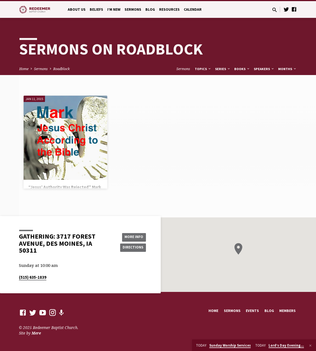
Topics (203, 69)
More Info (132, 236)
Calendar (193, 9)
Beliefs (96, 9)
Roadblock (61, 69)
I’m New (113, 9)
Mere (36, 333)
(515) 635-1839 (32, 277)
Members (287, 310)
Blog (150, 9)
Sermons (133, 9)
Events (252, 310)
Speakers (264, 69)
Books (242, 69)
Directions (132, 247)
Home (24, 69)
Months (287, 69)
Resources (169, 9)
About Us (77, 9)
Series (223, 69)
